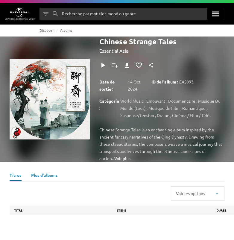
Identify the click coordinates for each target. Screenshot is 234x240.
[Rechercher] (215, 14)
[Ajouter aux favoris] (138, 65)
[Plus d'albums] (44, 176)
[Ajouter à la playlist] (114, 65)
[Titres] (16, 176)
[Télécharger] (126, 65)
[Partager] (150, 65)
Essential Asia (113, 51)
